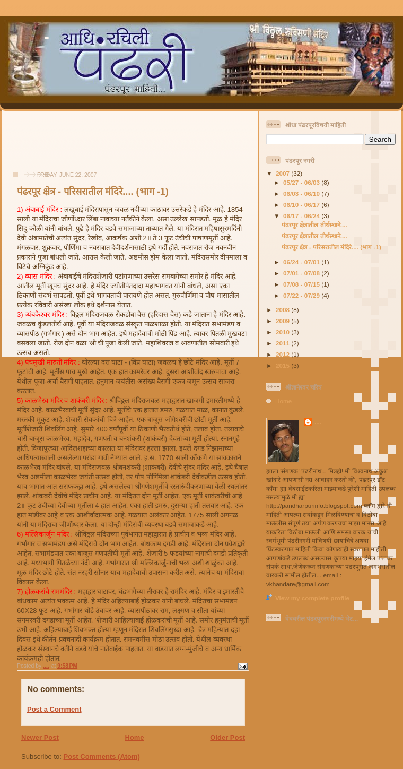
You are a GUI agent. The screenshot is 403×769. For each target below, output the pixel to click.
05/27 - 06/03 (302, 182)
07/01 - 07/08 (302, 273)
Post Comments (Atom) (102, 757)
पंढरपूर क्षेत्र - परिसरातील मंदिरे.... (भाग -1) (331, 247)
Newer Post (40, 737)
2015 (283, 365)
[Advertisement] (48, 146)
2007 (283, 173)
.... (317, 421)
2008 (283, 309)
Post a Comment (54, 709)
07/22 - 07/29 (302, 295)
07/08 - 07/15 (302, 284)
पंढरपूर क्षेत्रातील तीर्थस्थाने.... (314, 224)
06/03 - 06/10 (302, 193)
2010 (283, 332)
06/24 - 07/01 (302, 261)
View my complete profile (312, 597)
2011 (283, 343)
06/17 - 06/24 (302, 215)
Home (134, 737)
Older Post (227, 737)
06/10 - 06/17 (302, 204)
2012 (283, 354)
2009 (283, 320)
